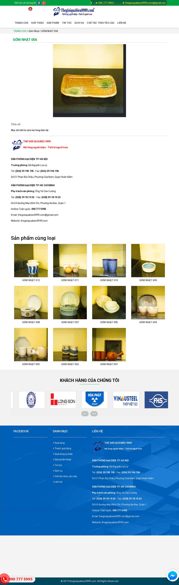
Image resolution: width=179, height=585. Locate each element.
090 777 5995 (106, 2)
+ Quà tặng (59, 443)
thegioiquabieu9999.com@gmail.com (146, 2)
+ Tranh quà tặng (62, 448)
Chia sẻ (15, 124)
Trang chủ (19, 31)
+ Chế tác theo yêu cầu (65, 476)
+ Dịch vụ (57, 470)
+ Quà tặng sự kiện (63, 454)
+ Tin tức (57, 465)
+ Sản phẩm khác (62, 459)
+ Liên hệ (57, 481)
